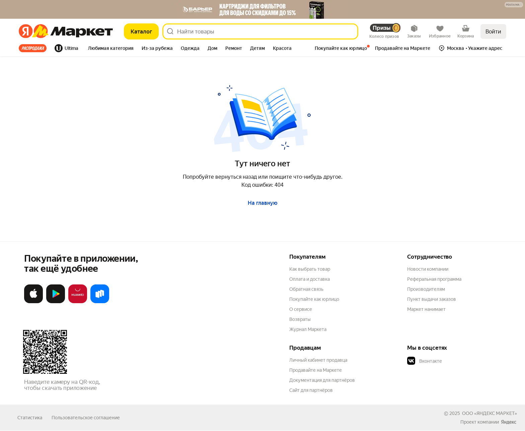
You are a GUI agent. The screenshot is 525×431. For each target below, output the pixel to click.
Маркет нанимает (426, 309)
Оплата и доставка (309, 279)
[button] (514, 4)
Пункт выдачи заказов (431, 299)
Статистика (29, 417)
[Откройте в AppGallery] (77, 301)
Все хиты (33, 48)
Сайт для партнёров (311, 390)
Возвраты (300, 319)
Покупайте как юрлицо (314, 299)
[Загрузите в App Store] (33, 301)
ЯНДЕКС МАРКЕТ (495, 413)
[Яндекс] (25, 31)
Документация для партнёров (322, 380)
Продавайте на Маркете (315, 370)
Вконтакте (424, 361)
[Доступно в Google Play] (55, 301)
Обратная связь (306, 289)
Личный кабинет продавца (318, 360)
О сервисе (300, 309)
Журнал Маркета (307, 329)
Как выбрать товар (309, 269)
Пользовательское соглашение (86, 417)
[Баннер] (262, 9)
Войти (493, 31)
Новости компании (427, 269)
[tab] (35, 48)
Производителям (426, 289)
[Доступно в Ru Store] (99, 301)
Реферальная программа (434, 279)
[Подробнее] (514, 5)
